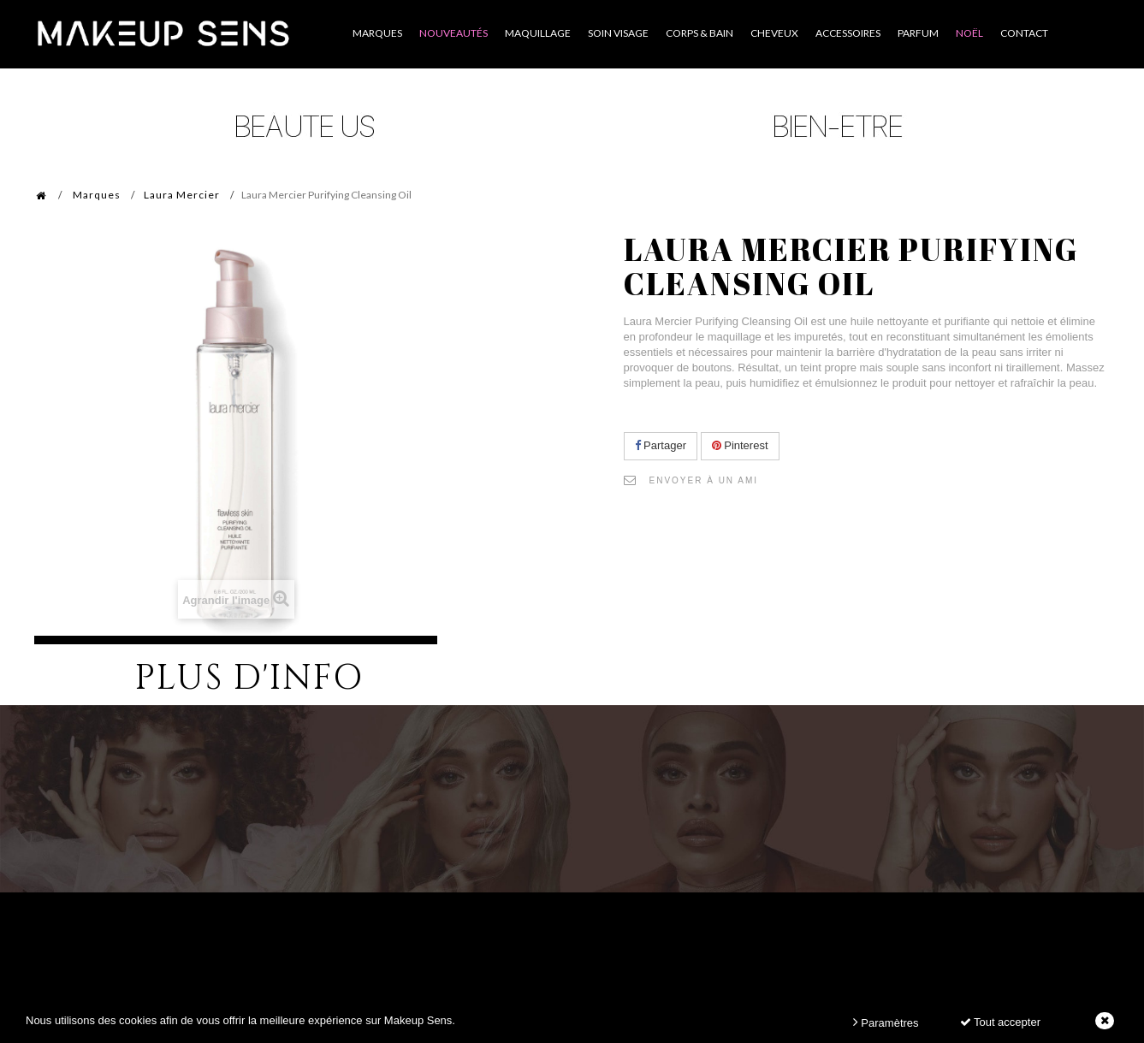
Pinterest (740, 445)
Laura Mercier (182, 194)
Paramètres (886, 1022)
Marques (97, 194)
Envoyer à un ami (704, 480)
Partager (660, 445)
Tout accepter (1000, 1022)
